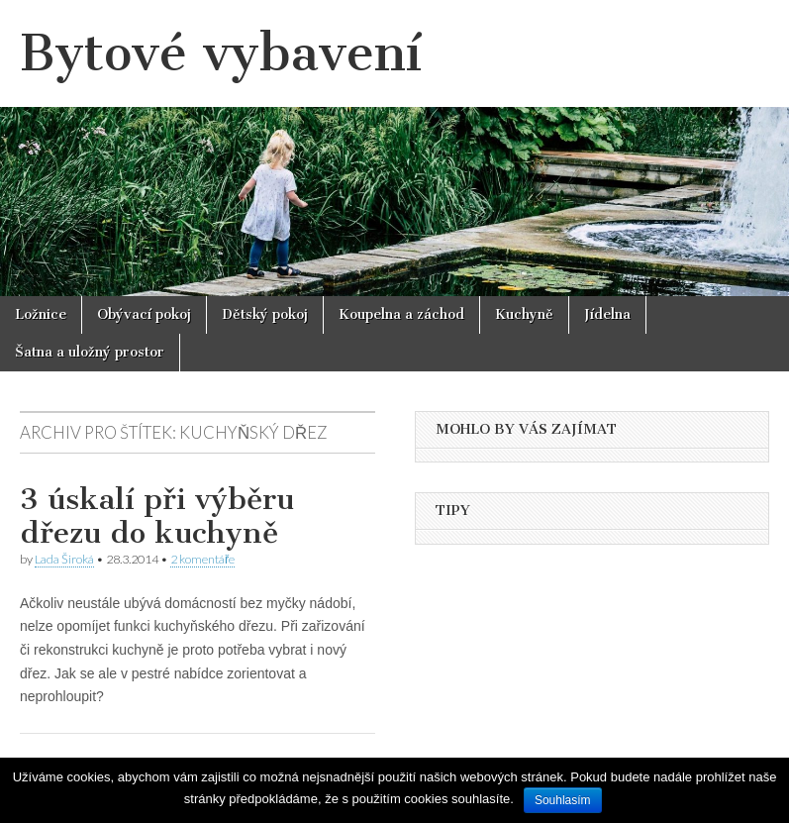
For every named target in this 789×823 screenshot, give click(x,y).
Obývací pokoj (144, 314)
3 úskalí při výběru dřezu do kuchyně (157, 516)
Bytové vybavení (221, 53)
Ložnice (40, 314)
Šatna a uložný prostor (89, 352)
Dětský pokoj (265, 314)
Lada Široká (64, 559)
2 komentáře (202, 559)
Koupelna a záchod (401, 314)
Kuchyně (524, 314)
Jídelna (607, 314)
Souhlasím (563, 800)
